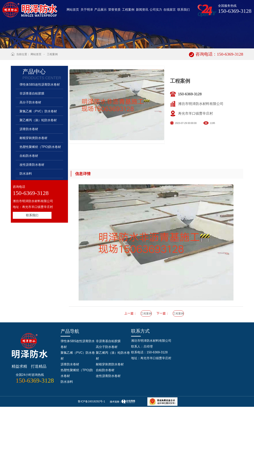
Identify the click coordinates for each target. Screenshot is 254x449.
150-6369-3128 (190, 142)
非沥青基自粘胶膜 (32, 141)
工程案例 (52, 102)
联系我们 (32, 263)
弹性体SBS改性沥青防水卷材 (40, 133)
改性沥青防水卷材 (32, 213)
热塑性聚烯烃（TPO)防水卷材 (40, 195)
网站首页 (36, 102)
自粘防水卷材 (29, 204)
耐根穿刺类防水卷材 (33, 186)
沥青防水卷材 (29, 177)
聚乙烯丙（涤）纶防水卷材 (38, 168)
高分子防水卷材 (30, 150)
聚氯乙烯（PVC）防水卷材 (38, 159)
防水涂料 (26, 222)
